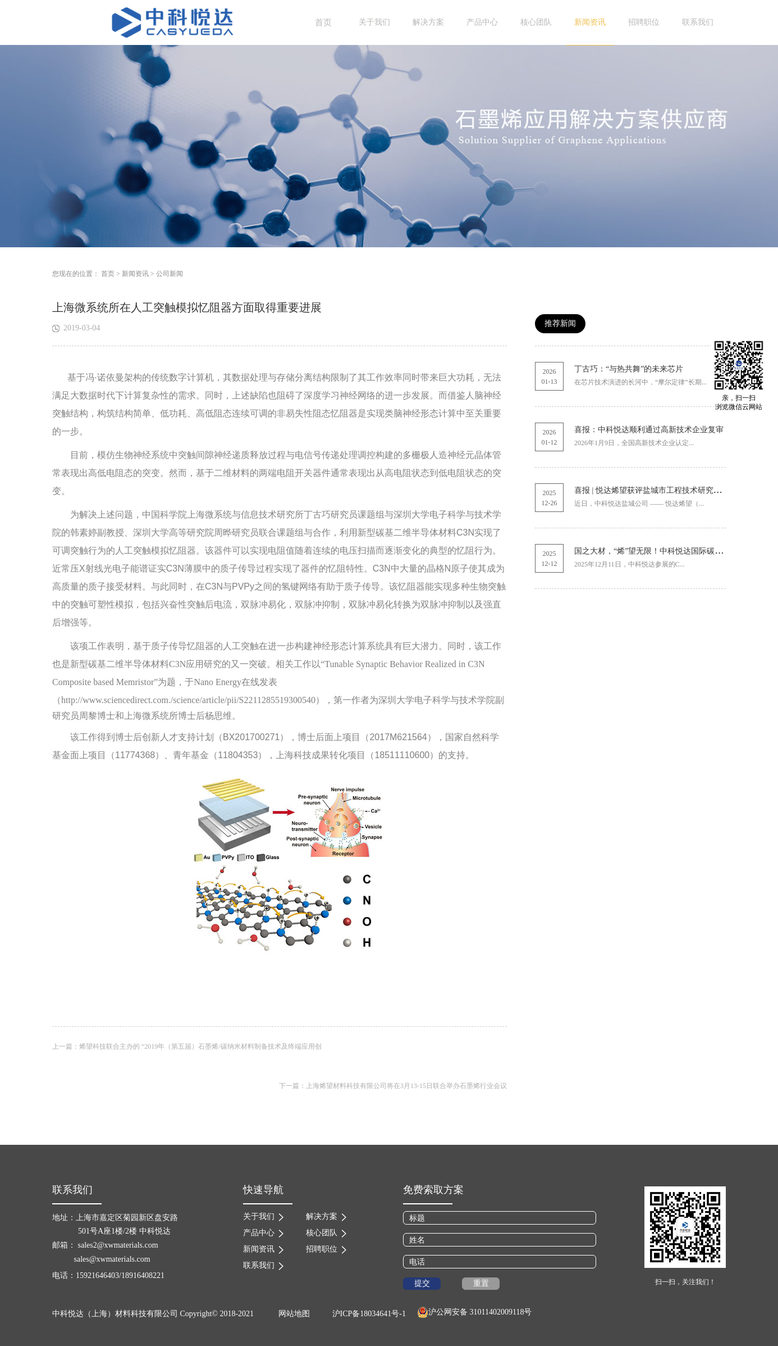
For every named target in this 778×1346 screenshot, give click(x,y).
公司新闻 (169, 274)
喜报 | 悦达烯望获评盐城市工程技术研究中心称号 (659, 490)
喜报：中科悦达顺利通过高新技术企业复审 (649, 429)
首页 (323, 22)
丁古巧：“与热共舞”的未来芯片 (628, 369)
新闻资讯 (135, 274)
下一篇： (393, 1086)
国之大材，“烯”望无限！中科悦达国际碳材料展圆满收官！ (675, 551)
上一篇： (187, 1046)
